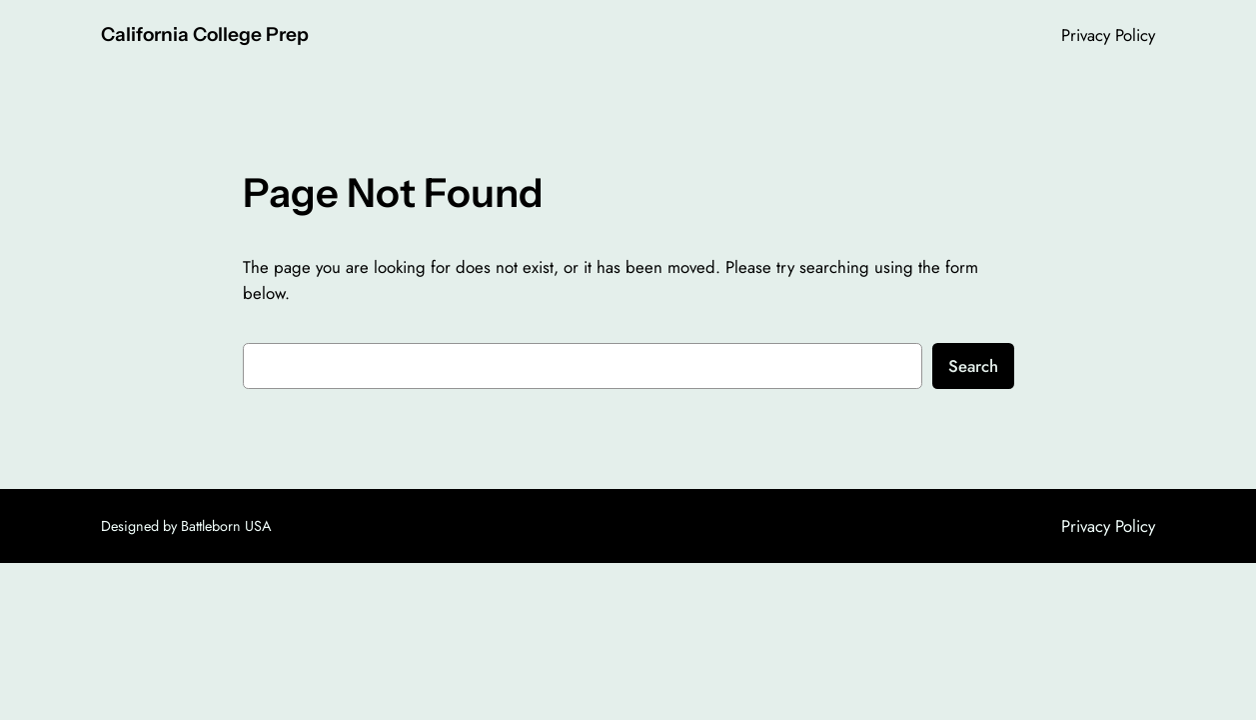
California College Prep (205, 34)
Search (973, 366)
